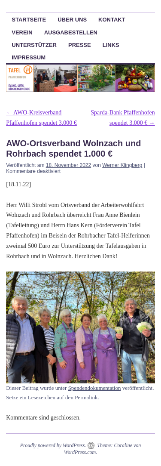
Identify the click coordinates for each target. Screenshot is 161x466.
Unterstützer (34, 45)
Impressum (29, 57)
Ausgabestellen (70, 32)
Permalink (86, 397)
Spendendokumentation (94, 388)
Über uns (72, 19)
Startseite (29, 19)
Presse (79, 45)
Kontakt (111, 19)
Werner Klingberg (122, 165)
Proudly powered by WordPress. (53, 445)
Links (111, 45)
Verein (22, 32)
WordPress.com (80, 452)
